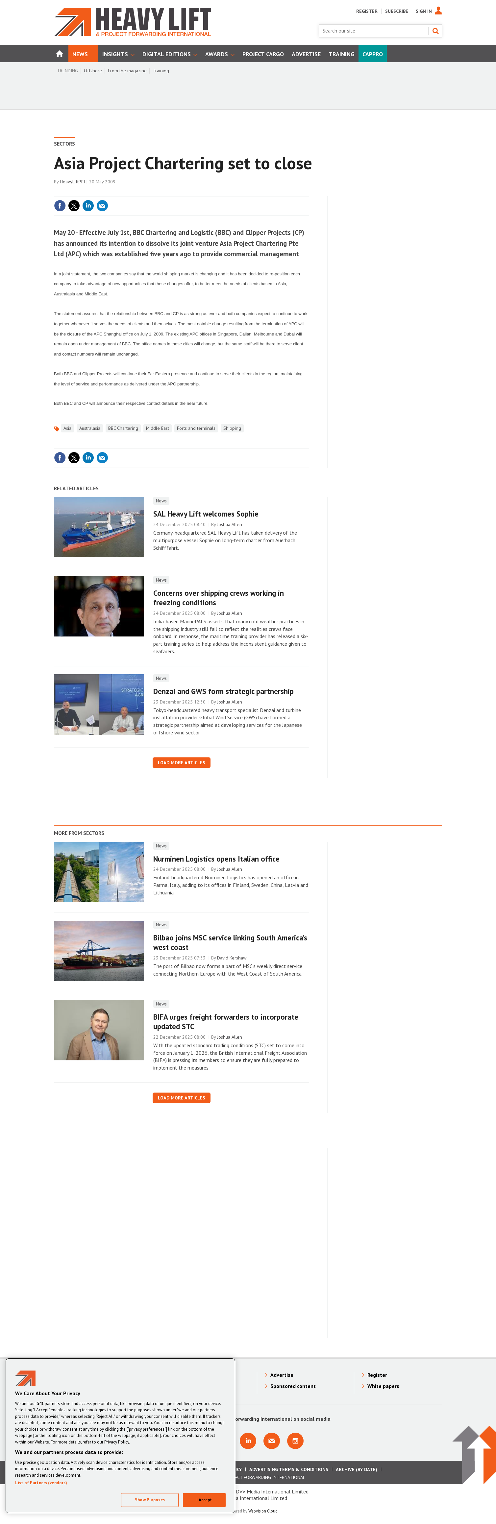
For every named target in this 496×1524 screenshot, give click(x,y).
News (161, 501)
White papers (383, 1386)
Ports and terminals (196, 428)
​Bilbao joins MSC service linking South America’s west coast (230, 942)
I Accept (204, 1500)
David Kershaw (231, 958)
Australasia (89, 428)
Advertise (281, 1375)
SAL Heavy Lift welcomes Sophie (206, 514)
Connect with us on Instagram (295, 1440)
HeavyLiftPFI (72, 182)
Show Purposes (150, 1500)
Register (367, 11)
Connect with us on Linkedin (248, 1440)
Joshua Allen (229, 524)
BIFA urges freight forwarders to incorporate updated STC (225, 1021)
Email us (271, 1440)
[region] (120, 1435)
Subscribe (396, 11)
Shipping (232, 428)
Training (161, 71)
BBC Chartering (123, 428)
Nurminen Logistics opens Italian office (216, 859)
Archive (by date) (356, 1469)
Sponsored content (293, 1386)
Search (435, 31)
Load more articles (181, 763)
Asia (67, 428)
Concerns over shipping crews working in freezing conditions (218, 597)
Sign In (424, 11)
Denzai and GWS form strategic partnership (223, 691)
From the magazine (127, 71)
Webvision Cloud (263, 1510)
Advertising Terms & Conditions (288, 1469)
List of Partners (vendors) (41, 1483)
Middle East (157, 428)
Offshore (93, 71)
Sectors (64, 143)
